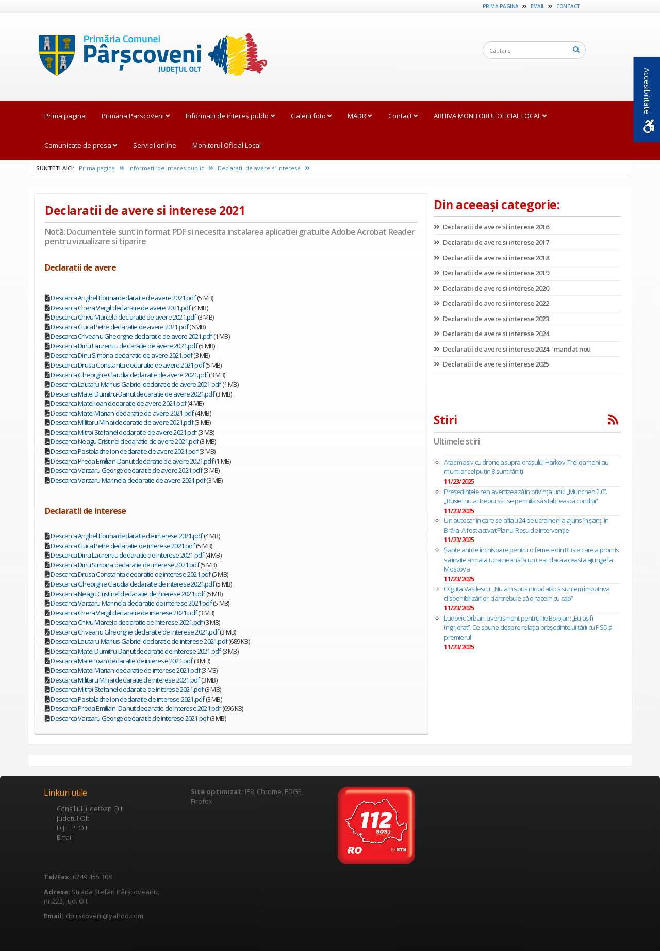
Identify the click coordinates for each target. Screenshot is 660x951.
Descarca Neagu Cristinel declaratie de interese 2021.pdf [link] (128, 593)
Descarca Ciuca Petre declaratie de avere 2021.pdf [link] (119, 326)
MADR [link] (360, 115)
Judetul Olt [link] (73, 818)
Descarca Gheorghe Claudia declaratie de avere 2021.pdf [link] (129, 374)
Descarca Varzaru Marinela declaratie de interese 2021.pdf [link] (131, 603)
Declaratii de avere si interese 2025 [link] (491, 364)
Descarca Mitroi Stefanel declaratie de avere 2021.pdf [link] (124, 432)
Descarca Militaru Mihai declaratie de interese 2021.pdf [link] (125, 680)
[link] (147, 56)
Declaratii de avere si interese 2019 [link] (491, 272)
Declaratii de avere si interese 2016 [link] (491, 226)
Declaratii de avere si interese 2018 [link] (491, 257)
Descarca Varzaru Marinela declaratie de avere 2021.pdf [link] (128, 480)
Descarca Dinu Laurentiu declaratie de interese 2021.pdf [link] (127, 555)
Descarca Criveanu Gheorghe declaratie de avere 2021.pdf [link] (131, 336)
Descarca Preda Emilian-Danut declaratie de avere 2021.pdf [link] (132, 461)
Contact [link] (568, 6)
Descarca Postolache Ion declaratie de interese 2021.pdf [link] (127, 699)
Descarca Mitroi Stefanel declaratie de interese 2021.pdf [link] (127, 689)
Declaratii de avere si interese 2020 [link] (491, 288)
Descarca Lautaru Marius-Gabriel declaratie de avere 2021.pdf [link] (136, 384)
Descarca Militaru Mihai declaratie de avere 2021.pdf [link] (122, 422)
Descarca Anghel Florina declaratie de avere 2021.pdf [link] (123, 298)
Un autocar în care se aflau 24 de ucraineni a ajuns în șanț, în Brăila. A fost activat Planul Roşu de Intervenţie (526, 525)
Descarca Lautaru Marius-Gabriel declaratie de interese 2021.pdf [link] (139, 641)
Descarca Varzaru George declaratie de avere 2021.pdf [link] (126, 470)
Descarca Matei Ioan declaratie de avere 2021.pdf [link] (118, 403)
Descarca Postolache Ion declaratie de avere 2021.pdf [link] (124, 451)
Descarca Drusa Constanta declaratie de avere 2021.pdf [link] (127, 365)
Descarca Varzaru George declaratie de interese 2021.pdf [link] (129, 718)
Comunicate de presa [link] (80, 145)
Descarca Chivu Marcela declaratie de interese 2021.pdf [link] (127, 622)
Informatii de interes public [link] (230, 115)
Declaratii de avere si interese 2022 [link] (491, 303)
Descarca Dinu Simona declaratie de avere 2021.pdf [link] (121, 355)
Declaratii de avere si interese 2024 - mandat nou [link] (512, 349)
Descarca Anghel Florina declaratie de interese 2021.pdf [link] (126, 536)
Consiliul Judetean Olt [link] (90, 808)
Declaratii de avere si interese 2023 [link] (491, 318)
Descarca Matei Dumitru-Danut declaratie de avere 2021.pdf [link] (132, 394)
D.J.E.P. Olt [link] (72, 827)
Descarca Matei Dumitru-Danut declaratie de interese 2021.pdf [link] (136, 651)
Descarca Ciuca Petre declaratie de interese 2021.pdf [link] (122, 545)
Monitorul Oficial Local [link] (226, 145)
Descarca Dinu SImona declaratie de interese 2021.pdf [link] (125, 564)
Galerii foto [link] (311, 115)
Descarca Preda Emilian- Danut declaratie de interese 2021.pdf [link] (136, 708)
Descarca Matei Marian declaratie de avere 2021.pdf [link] (122, 413)
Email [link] (537, 6)
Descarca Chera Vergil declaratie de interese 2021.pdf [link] (124, 612)
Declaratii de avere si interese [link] (264, 168)
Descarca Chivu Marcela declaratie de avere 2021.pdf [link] (123, 317)
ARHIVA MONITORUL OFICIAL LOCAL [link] (490, 115)
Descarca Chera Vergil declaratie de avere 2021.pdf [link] (120, 307)
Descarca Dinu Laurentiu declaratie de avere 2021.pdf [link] (124, 346)
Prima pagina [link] (501, 6)
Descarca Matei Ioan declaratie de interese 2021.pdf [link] (121, 660)
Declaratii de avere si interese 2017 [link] (491, 242)
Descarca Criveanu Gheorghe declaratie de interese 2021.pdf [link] (135, 632)
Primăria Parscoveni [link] (136, 115)
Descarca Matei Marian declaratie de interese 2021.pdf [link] (125, 670)
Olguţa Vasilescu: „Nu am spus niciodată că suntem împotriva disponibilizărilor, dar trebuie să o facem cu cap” (526, 593)
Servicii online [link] (154, 145)
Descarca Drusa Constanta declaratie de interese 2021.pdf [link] (130, 574)
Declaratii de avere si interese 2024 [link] (491, 333)
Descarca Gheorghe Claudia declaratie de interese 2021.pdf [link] (132, 584)
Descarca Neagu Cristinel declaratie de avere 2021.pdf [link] (125, 441)
